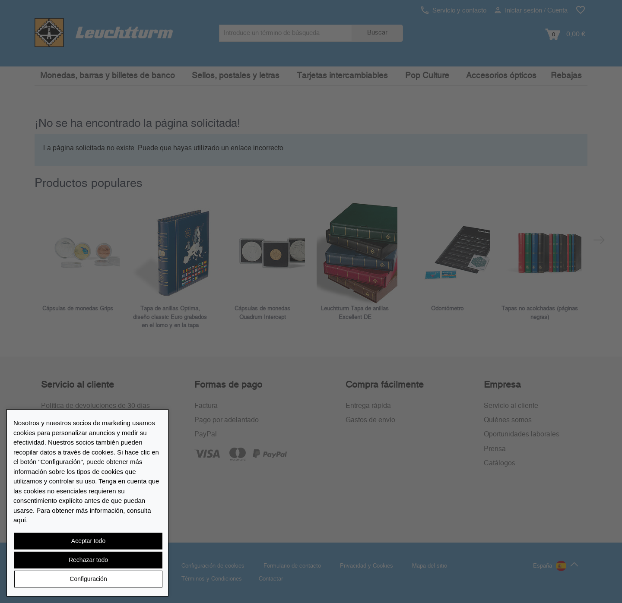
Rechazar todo (88, 559)
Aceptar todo (88, 540)
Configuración (88, 578)
